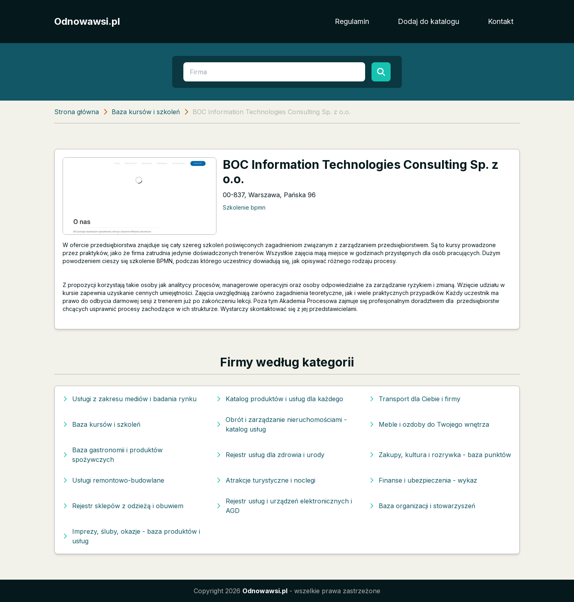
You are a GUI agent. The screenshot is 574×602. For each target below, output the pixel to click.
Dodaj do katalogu (428, 21)
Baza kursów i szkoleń (146, 112)
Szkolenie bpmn (244, 207)
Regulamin (352, 21)
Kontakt (500, 21)
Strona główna (76, 112)
